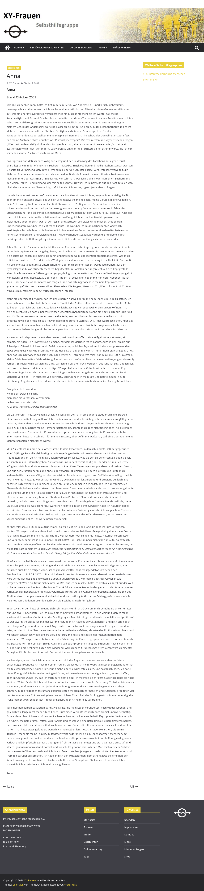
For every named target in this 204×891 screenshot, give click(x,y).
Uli (134, 786)
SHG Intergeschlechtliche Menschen (164, 74)
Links (127, 841)
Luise (8, 786)
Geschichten (14, 68)
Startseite (89, 820)
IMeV (87, 856)
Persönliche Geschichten (47, 47)
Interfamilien (150, 79)
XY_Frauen (14, 83)
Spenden (129, 820)
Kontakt (129, 834)
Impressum (131, 827)
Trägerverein (122, 47)
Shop (127, 856)
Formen (19, 47)
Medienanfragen (134, 849)
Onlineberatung (81, 47)
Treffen (102, 47)
